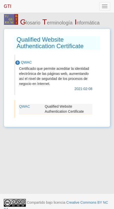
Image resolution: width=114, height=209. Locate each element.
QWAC (24, 106)
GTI (7, 6)
